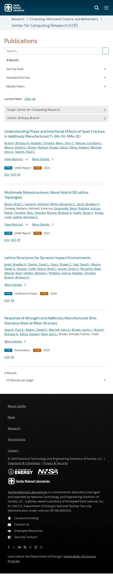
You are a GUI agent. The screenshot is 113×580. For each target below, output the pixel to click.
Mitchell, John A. (59, 330)
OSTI (16, 174)
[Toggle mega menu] (106, 8)
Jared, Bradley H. (88, 204)
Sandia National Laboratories (27, 492)
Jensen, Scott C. (68, 269)
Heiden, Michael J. (35, 273)
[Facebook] (8, 547)
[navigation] (56, 380)
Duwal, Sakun (58, 147)
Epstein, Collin (26, 269)
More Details (42, 159)
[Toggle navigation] (7, 23)
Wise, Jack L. (49, 334)
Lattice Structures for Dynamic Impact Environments (47, 257)
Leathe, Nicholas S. (25, 217)
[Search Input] (56, 51)
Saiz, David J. (81, 264)
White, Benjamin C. (63, 204)
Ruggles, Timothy (42, 143)
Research (18, 19)
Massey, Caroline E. (89, 143)
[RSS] (41, 547)
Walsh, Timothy (14, 213)
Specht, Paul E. (25, 152)
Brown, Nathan (38, 147)
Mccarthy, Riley (90, 269)
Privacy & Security (55, 463)
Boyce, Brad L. (13, 204)
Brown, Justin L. (82, 330)
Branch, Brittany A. (17, 143)
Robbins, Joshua (89, 208)
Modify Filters (20, 86)
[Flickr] (25, 547)
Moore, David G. (15, 147)
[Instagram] (30, 547)
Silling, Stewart (79, 147)
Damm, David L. (38, 264)
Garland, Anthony (37, 204)
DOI (6, 174)
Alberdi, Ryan (13, 273)
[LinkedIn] (35, 547)
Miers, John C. (65, 143)
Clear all (29, 99)
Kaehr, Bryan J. (83, 213)
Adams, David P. (36, 330)
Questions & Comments (24, 463)
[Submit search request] (106, 51)
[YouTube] (19, 547)
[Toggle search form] (96, 8)
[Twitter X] (14, 547)
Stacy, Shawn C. (61, 264)
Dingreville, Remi (65, 208)
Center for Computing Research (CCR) (45, 25)
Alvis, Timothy (36, 213)
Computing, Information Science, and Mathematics (63, 19)
